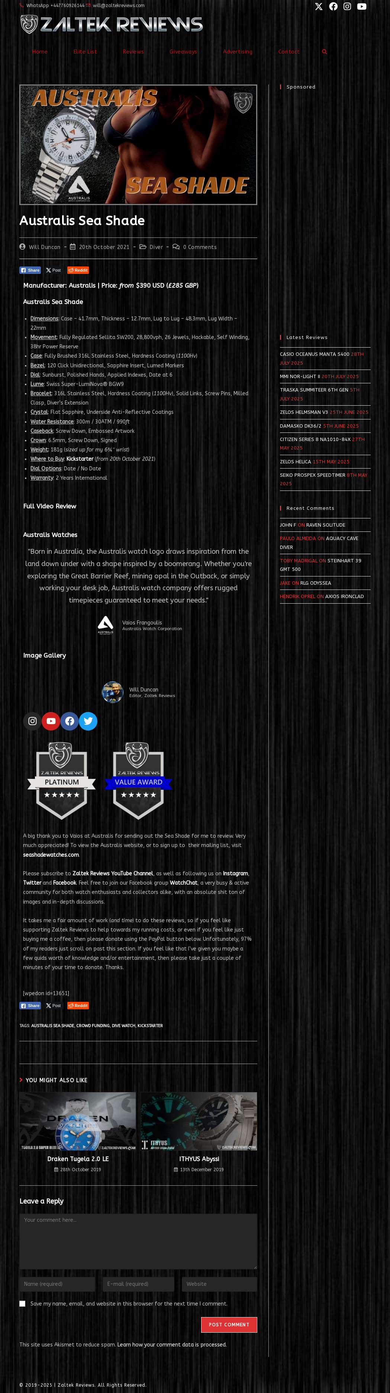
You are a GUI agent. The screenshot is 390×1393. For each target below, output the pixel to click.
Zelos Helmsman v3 (304, 412)
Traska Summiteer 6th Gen (314, 390)
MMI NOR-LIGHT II (300, 376)
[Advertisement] (325, 208)
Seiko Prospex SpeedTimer (312, 475)
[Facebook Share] (30, 270)
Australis (82, 285)
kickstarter (150, 1025)
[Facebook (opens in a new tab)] (332, 6)
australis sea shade (52, 1025)
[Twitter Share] (54, 270)
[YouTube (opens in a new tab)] (360, 6)
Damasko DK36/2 (301, 426)
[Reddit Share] (78, 270)
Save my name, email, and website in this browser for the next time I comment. (129, 1304)
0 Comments (200, 247)
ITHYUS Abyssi (199, 1159)
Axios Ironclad (344, 596)
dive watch (123, 1025)
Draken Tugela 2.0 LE (78, 1159)
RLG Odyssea (315, 583)
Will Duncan (45, 247)
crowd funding (93, 1025)
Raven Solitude (325, 525)
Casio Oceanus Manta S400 (314, 354)
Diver (156, 247)
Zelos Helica (295, 461)
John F (288, 525)
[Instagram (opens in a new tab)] (346, 6)
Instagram (235, 873)
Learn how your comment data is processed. (172, 1345)
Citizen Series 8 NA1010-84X (315, 439)
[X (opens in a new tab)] (318, 6)
